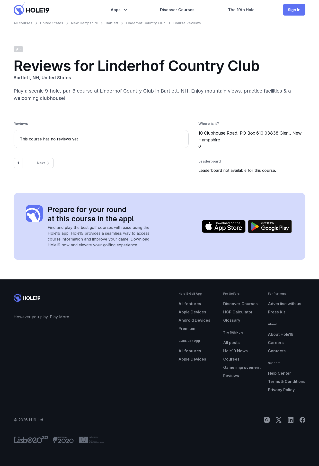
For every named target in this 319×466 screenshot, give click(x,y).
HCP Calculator (238, 312)
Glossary (231, 320)
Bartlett (112, 23)
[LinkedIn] (290, 420)
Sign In (294, 9)
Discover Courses (240, 303)
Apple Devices (192, 312)
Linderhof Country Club (146, 23)
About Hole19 (280, 334)
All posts (231, 342)
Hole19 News (235, 350)
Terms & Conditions (286, 381)
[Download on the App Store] (224, 226)
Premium (186, 328)
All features (189, 303)
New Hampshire (84, 23)
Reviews (231, 375)
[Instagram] (267, 420)
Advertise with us (284, 303)
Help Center (279, 373)
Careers (276, 342)
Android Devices (194, 320)
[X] (279, 420)
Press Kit (276, 312)
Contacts (277, 350)
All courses (23, 23)
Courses (231, 359)
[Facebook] (302, 420)
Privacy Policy (281, 389)
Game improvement (242, 367)
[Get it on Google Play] (270, 226)
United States (51, 23)
